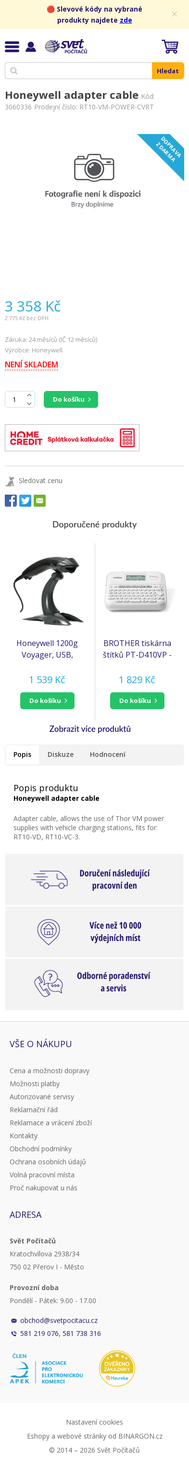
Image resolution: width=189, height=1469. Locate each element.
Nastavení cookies (94, 1422)
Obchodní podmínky (41, 1148)
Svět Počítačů (64, 46)
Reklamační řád (34, 1109)
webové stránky (81, 1436)
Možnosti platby (35, 1083)
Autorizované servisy (42, 1096)
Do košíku (69, 399)
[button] (47, 700)
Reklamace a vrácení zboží (51, 1122)
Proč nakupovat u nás (43, 1187)
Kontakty (24, 1135)
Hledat (168, 71)
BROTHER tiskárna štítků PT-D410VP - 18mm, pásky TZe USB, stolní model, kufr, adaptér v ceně (137, 649)
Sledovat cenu (41, 480)
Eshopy (38, 1436)
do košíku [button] (45, 700)
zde (126, 20)
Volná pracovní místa (42, 1174)
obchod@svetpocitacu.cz (59, 1320)
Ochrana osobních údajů (48, 1161)
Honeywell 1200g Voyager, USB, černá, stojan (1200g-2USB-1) (47, 649)
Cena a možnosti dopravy (49, 1070)
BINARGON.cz (140, 1436)
